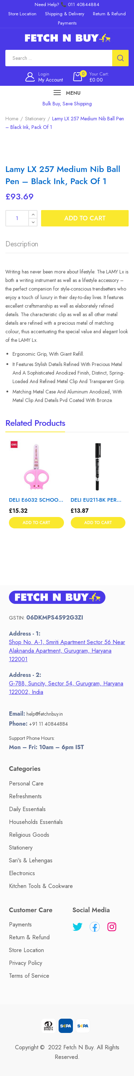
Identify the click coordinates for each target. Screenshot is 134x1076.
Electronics (22, 873)
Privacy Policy (25, 963)
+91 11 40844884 (48, 723)
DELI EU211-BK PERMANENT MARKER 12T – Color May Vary (98, 499)
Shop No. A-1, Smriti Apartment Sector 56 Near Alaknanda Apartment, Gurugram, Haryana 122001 (67, 650)
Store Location (26, 950)
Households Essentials (36, 822)
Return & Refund (29, 937)
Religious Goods (29, 835)
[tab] (21, 246)
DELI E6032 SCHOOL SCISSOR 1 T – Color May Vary (36, 499)
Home (11, 118)
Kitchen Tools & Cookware (41, 886)
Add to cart (84, 218)
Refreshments (25, 796)
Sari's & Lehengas (31, 860)
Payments (20, 924)
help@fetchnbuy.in (44, 713)
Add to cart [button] (36, 522)
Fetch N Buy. (79, 1047)
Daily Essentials (27, 809)
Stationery (35, 118)
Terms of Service (29, 976)
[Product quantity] (21, 218)
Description (21, 244)
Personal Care (26, 783)
